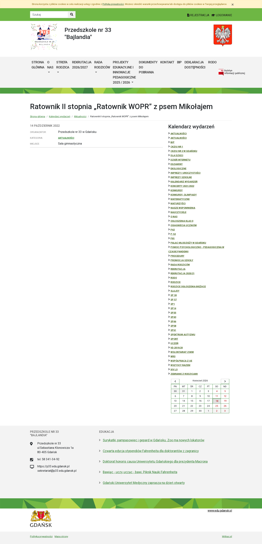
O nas (50, 64)
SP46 (173, 321)
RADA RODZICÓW (180, 264)
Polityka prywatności (41, 536)
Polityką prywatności (113, 4)
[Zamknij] (232, 4)
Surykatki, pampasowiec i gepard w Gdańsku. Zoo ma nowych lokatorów (153, 440)
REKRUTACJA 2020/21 (182, 273)
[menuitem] (50, 72)
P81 (172, 238)
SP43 (173, 317)
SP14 (173, 308)
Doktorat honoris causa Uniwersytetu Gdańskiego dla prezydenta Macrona (155, 461)
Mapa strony (61, 536)
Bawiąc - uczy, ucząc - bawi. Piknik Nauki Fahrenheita (140, 472)
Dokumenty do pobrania (148, 67)
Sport (174, 339)
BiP (172, 142)
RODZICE (175, 282)
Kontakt (167, 62)
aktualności (178, 138)
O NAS (173, 216)
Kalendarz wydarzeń (59, 116)
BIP (179, 62)
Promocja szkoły (181, 260)
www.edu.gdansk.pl (220, 510)
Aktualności (80, 116)
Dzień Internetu (180, 159)
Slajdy (174, 290)
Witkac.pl (227, 536)
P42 (172, 229)
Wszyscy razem (180, 365)
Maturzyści (178, 203)
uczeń (174, 343)
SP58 (173, 325)
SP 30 (173, 295)
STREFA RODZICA (62, 64)
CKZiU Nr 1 (176, 146)
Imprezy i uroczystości (185, 173)
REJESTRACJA (198, 15)
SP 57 (173, 299)
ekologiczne (178, 168)
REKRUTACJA (177, 269)
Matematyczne (180, 199)
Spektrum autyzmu (182, 334)
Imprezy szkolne (181, 177)
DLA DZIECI (176, 155)
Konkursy (176, 190)
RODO (212, 62)
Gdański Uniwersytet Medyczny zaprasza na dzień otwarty (144, 483)
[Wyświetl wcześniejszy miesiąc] (175, 381)
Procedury (177, 256)
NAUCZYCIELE (178, 212)
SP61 (173, 330)
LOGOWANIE (221, 15)
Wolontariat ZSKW (182, 352)
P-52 (173, 234)
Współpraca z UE (181, 360)
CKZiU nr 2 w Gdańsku (183, 151)
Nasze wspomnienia (182, 207)
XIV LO (174, 369)
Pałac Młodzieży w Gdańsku (188, 242)
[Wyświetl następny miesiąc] (225, 381)
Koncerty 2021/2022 (182, 186)
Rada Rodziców (102, 64)
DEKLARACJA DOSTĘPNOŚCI (194, 64)
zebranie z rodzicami (184, 373)
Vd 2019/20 (176, 347)
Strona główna (37, 64)
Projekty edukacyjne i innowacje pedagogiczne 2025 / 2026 (124, 72)
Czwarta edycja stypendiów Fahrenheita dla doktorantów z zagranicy (151, 451)
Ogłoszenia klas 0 (181, 221)
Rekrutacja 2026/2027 (81, 64)
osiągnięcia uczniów (183, 225)
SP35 (173, 312)
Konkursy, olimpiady (183, 194)
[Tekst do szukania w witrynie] (49, 14)
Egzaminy (176, 164)
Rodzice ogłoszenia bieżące (188, 286)
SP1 (172, 304)
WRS (172, 356)
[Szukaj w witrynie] (72, 14)
